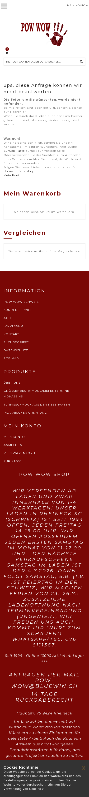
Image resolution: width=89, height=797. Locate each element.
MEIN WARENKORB (19, 453)
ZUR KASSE (13, 461)
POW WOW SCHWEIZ (21, 301)
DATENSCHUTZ (16, 350)
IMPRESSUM (13, 326)
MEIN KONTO (14, 437)
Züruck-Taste (14, 150)
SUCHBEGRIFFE (16, 342)
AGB (7, 318)
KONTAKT (11, 334)
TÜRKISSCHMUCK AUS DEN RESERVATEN (37, 404)
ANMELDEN (13, 445)
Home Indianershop (19, 171)
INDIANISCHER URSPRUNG (25, 412)
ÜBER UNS (12, 382)
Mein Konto (13, 175)
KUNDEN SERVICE (18, 310)
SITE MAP (11, 358)
